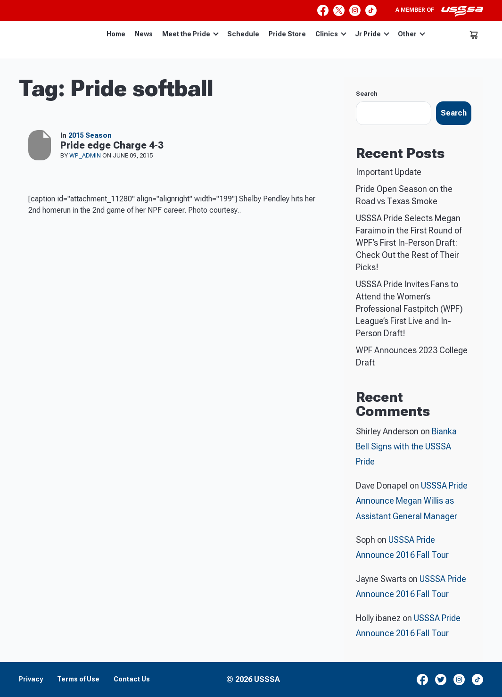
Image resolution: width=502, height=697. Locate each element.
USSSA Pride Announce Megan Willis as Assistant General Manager (412, 501)
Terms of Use (78, 679)
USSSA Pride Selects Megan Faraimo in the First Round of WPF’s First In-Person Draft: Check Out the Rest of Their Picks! (408, 242)
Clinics (330, 34)
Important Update (388, 172)
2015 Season (90, 135)
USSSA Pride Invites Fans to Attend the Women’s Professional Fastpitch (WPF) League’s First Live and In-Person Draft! (409, 308)
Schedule (243, 34)
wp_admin (85, 155)
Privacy (31, 679)
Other (411, 34)
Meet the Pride (190, 34)
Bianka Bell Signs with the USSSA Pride (406, 446)
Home (116, 34)
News (144, 34)
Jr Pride (372, 34)
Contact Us (132, 679)
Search (367, 93)
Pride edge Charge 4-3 (111, 145)
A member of (439, 11)
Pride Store (287, 34)
